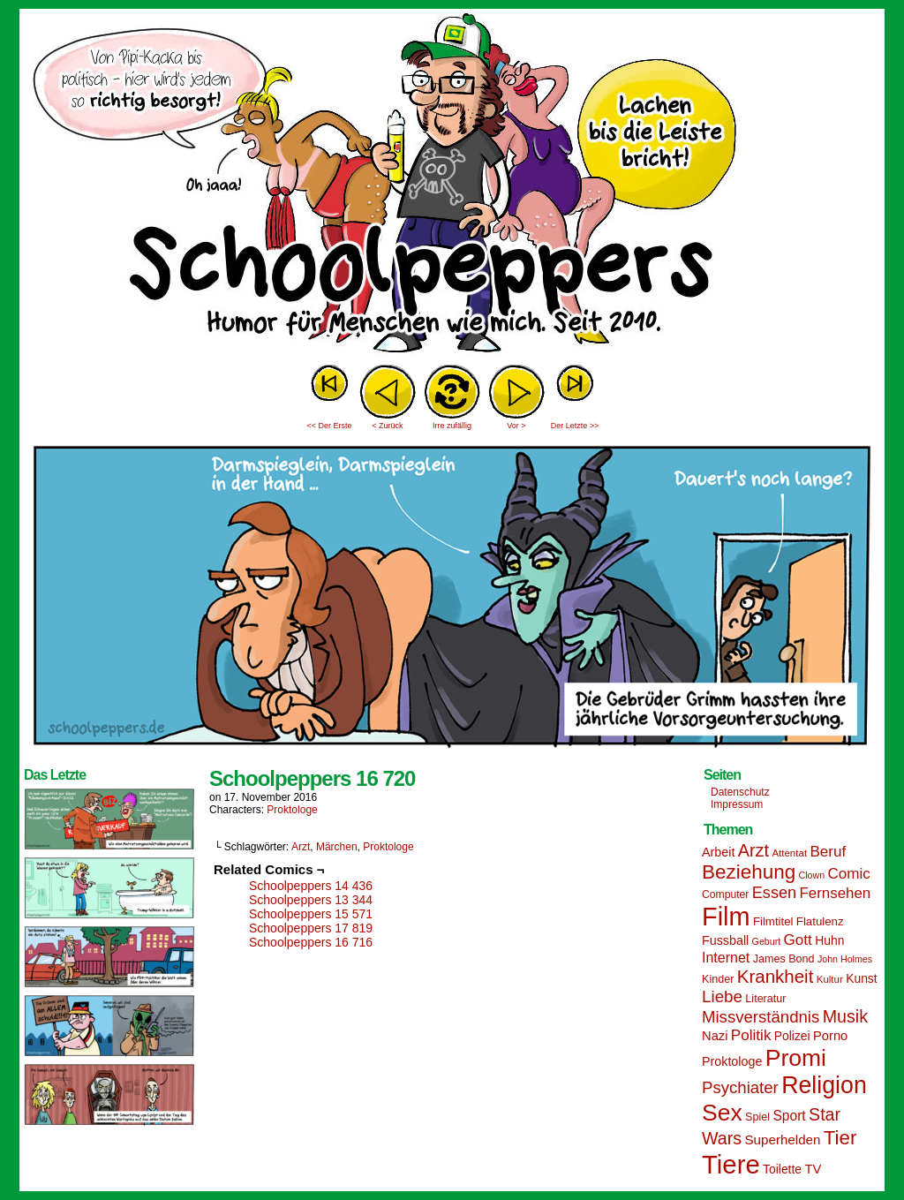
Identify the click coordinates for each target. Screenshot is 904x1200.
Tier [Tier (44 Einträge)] (840, 1138)
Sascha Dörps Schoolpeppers (452, 185)
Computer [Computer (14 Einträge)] (725, 894)
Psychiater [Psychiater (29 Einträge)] (740, 1087)
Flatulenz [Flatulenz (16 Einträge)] (820, 921)
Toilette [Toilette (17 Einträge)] (782, 1169)
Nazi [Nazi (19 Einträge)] (714, 1036)
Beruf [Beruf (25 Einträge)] (828, 851)
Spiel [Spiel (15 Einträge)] (757, 1117)
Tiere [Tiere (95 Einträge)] (731, 1164)
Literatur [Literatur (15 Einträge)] (765, 998)
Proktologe (292, 810)
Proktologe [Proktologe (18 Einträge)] (732, 1061)
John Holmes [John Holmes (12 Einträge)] (844, 959)
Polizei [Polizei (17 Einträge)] (792, 1036)
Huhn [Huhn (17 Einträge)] (829, 940)
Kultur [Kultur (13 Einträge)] (830, 979)
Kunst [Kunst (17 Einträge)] (861, 978)
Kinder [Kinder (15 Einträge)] (718, 979)
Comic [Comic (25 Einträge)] (848, 873)
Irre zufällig (452, 425)
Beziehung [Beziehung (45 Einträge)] (748, 872)
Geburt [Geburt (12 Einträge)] (766, 941)
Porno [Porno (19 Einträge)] (830, 1036)
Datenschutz (740, 792)
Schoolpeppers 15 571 (311, 914)
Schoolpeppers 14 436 (311, 886)
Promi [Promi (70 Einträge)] (795, 1058)
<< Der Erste (328, 425)
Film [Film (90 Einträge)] (726, 916)
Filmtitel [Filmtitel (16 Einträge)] (773, 921)
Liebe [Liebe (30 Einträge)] (722, 996)
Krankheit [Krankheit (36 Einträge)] (775, 976)
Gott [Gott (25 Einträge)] (798, 940)
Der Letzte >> (575, 425)
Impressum (737, 804)
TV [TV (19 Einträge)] (812, 1169)
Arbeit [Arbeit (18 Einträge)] (718, 852)
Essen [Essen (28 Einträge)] (774, 893)
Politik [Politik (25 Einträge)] (751, 1035)
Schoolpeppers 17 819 (311, 928)
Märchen (337, 847)
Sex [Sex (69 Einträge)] (722, 1112)
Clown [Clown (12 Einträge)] (811, 875)
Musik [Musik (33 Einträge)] (845, 1016)
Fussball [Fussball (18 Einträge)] (725, 940)
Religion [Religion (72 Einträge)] (824, 1085)
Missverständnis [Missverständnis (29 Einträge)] (760, 1017)
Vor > (516, 425)
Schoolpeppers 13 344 (311, 900)
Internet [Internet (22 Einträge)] (726, 957)
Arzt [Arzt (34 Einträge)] (753, 850)
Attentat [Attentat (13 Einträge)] (789, 853)
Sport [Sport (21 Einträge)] (788, 1115)
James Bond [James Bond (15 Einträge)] (784, 959)
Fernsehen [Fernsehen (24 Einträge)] (835, 893)
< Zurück (387, 425)
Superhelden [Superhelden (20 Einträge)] (782, 1139)
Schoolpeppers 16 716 (311, 942)
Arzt (300, 847)
